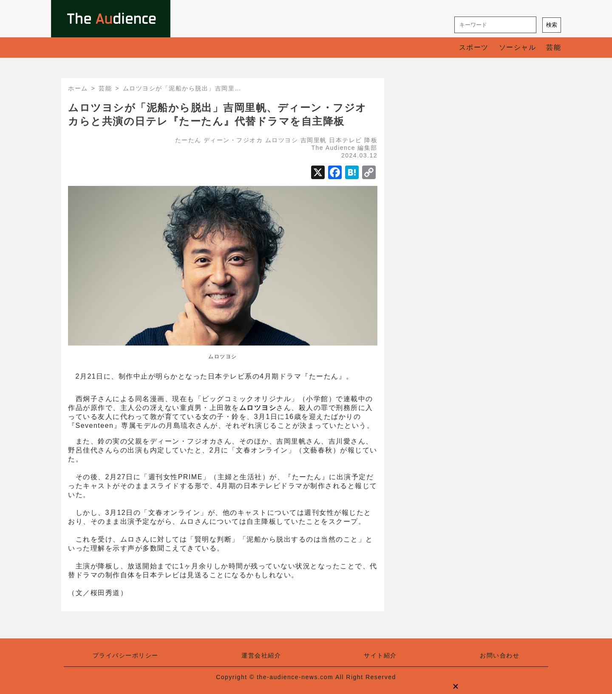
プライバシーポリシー (126, 655)
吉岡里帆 (313, 140)
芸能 (553, 47)
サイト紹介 (380, 655)
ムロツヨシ (281, 140)
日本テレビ (345, 140)
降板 (370, 140)
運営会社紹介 (261, 655)
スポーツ (474, 47)
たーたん (188, 140)
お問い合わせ (499, 655)
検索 (551, 25)
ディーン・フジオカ (233, 140)
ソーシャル (517, 47)
